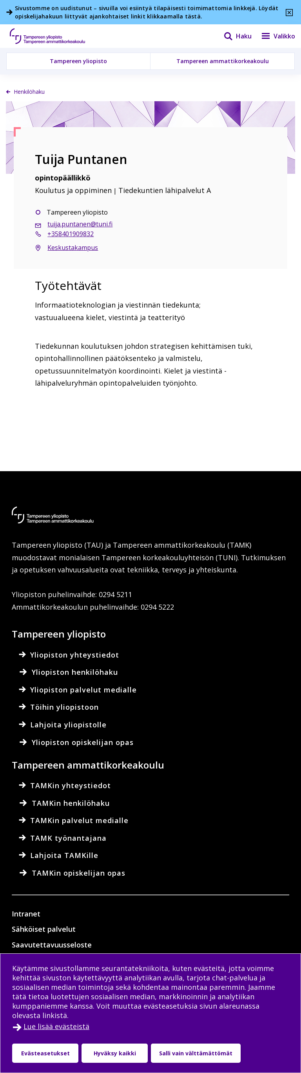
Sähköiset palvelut (44, 929)
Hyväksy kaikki (115, 1053)
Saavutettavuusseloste (52, 944)
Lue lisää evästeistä (56, 1026)
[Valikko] (273, 36)
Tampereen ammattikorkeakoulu (222, 61)
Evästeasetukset (45, 1053)
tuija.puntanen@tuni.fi (79, 224)
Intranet (26, 913)
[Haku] (233, 36)
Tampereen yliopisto (78, 61)
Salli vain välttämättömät (195, 1053)
